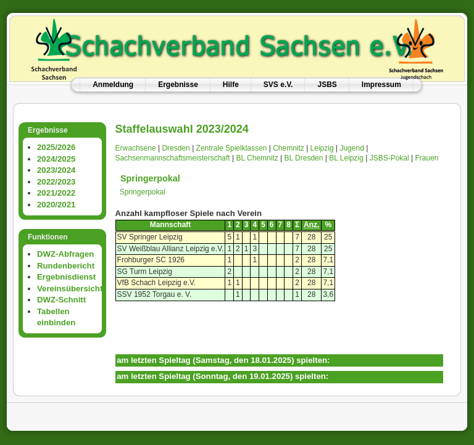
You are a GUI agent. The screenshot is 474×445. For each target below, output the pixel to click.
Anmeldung (113, 84)
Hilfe (231, 84)
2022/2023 (56, 181)
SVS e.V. (278, 84)
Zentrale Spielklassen (231, 148)
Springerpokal (150, 178)
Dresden (175, 148)
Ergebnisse (178, 84)
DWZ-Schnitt (61, 299)
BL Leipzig (346, 158)
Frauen (426, 158)
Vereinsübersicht (69, 288)
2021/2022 (56, 193)
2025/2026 (56, 147)
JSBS (326, 84)
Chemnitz (288, 148)
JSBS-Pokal (389, 158)
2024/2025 (56, 159)
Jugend (351, 148)
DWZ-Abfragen (65, 254)
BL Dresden (304, 158)
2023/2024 (56, 170)
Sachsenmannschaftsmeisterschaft (172, 158)
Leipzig (322, 148)
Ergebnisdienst (66, 276)
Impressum (381, 84)
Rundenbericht (65, 265)
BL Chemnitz (257, 158)
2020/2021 (56, 204)
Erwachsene (135, 148)
